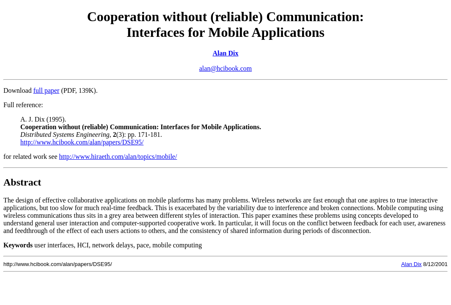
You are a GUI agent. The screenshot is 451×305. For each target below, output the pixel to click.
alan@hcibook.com (225, 68)
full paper (46, 90)
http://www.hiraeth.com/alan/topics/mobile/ (118, 156)
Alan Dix (226, 53)
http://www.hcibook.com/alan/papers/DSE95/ (81, 142)
